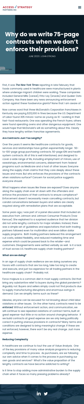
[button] (79, 8)
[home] (40, 8)
